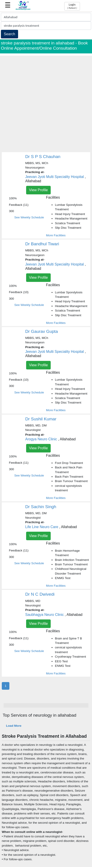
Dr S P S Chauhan (43, 156)
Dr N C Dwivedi (39, 594)
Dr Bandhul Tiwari (42, 243)
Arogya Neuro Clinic (41, 439)
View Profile (38, 190)
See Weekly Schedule (29, 217)
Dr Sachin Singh (40, 506)
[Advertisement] (46, 102)
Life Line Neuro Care (41, 527)
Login (72, 6)
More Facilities (56, 235)
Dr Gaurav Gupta (41, 331)
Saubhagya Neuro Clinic (44, 615)
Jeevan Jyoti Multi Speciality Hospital (54, 177)
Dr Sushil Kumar (40, 419)
